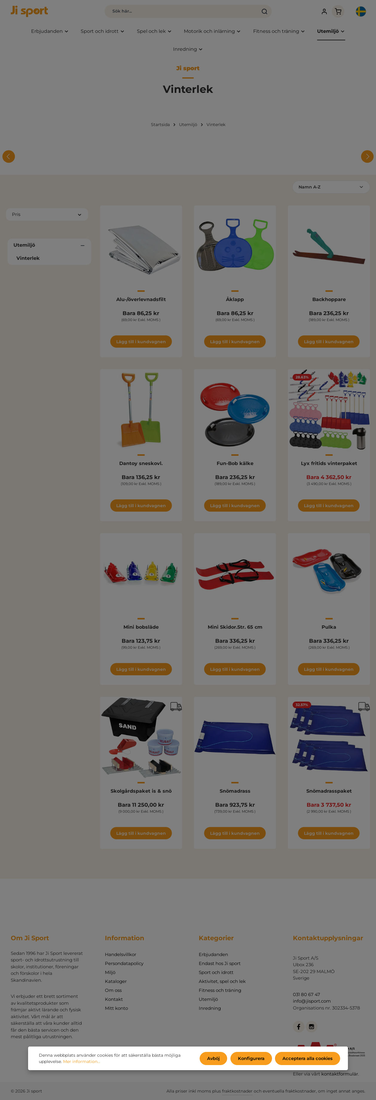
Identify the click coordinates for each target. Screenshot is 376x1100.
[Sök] (253, 12)
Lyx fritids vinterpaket (329, 464)
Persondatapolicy (124, 963)
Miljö (110, 972)
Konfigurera (254, 1058)
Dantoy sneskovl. (141, 464)
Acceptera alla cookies (309, 1058)
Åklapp (235, 301)
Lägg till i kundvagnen (141, 343)
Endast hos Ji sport (220, 963)
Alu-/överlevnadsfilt (141, 301)
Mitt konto (116, 1008)
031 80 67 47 (306, 994)
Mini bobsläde (141, 628)
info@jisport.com (312, 1001)
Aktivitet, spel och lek (222, 981)
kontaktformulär (339, 1074)
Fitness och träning (220, 990)
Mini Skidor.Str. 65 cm (235, 628)
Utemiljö (208, 999)
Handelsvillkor (120, 954)
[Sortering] (331, 188)
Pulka (329, 628)
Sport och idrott (216, 972)
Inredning (210, 1008)
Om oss (113, 990)
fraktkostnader (237, 1091)
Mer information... (81, 1062)
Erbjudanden (213, 954)
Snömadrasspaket (329, 792)
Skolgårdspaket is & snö (141, 792)
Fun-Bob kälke (235, 464)
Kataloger (116, 981)
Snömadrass (235, 792)
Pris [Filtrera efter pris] (47, 216)
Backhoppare (329, 301)
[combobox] (170, 12)
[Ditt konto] (318, 12)
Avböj (218, 1058)
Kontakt (114, 999)
